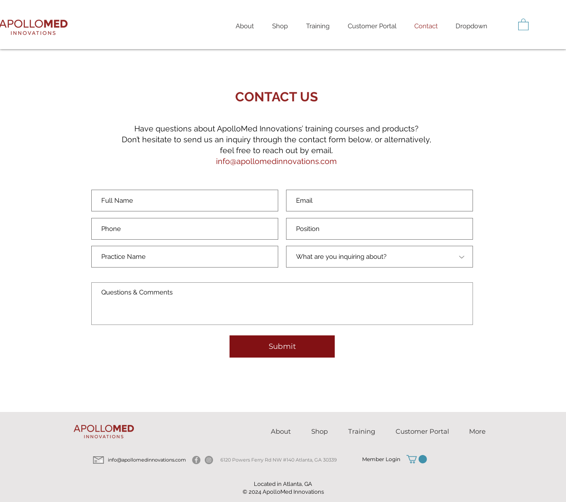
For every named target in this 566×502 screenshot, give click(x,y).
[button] (318, 26)
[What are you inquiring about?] (379, 257)
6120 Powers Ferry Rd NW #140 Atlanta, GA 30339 (278, 460)
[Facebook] (196, 460)
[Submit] (282, 346)
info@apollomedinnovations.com (276, 161)
